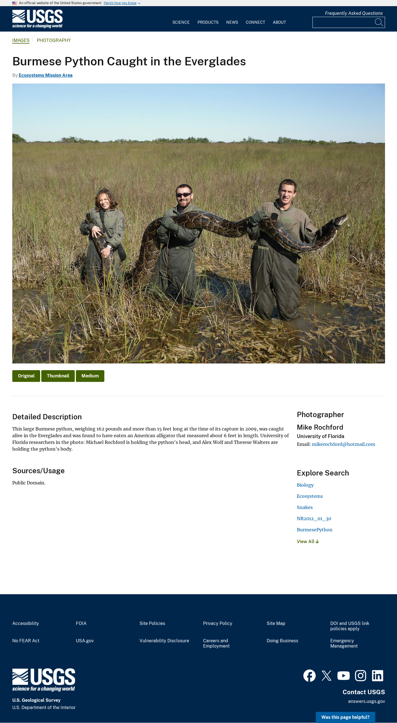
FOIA (81, 623)
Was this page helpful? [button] (345, 717)
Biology (305, 485)
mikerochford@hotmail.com (343, 444)
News (232, 22)
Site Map (276, 623)
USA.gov (85, 640)
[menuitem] (181, 18)
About (279, 22)
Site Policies (152, 623)
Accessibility (25, 623)
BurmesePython (315, 529)
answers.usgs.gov (366, 701)
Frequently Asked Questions (354, 13)
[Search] (379, 22)
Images (21, 40)
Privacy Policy (217, 623)
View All (308, 541)
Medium (90, 376)
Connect (255, 22)
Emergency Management (344, 643)
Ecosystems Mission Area (46, 75)
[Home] (37, 27)
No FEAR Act (25, 640)
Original (26, 376)
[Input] (348, 22)
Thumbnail (58, 376)
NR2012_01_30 (314, 518)
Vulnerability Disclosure (164, 640)
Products (208, 22)
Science (181, 22)
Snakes (305, 507)
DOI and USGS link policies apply (349, 626)
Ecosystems (310, 496)
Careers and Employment (216, 643)
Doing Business (282, 640)
